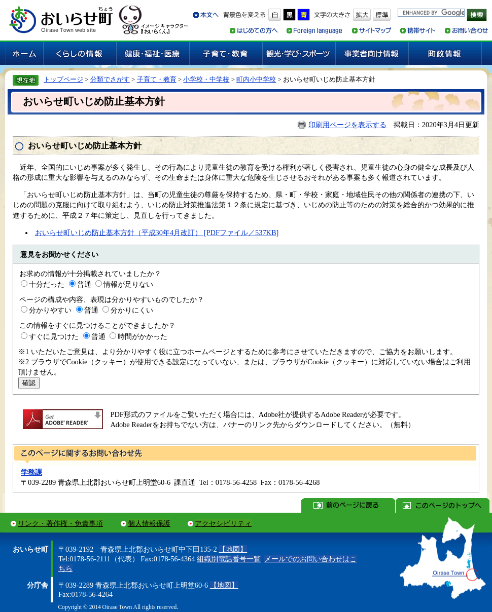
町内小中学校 (256, 79)
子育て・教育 (157, 79)
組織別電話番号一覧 (229, 559)
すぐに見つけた (54, 336)
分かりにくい (132, 310)
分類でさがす (110, 79)
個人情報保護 (149, 523)
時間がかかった (142, 336)
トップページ (63, 79)
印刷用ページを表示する (347, 125)
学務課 (31, 472)
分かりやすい (50, 310)
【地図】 (233, 549)
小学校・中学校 (206, 79)
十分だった (46, 284)
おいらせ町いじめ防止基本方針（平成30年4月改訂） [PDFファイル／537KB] (157, 232)
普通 (84, 284)
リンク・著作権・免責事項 (60, 523)
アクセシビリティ (223, 523)
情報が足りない (128, 284)
